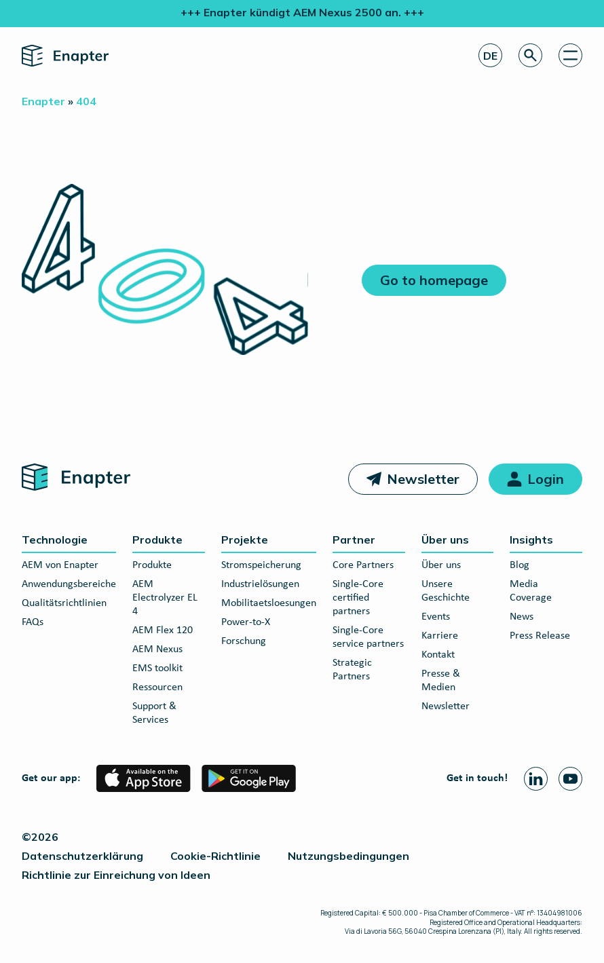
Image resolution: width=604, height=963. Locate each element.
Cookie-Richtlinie (215, 856)
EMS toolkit (157, 668)
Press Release (540, 635)
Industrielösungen (260, 584)
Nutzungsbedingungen (348, 856)
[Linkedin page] (536, 779)
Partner (354, 539)
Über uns (445, 539)
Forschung (243, 641)
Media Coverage (531, 591)
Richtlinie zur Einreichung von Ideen (116, 875)
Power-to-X (245, 622)
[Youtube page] (570, 779)
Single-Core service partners (368, 637)
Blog (519, 565)
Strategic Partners (352, 670)
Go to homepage (434, 279)
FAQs (32, 622)
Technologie (55, 539)
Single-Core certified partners (358, 598)
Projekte (244, 539)
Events (435, 616)
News (521, 616)
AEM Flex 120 (162, 630)
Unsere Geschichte (445, 591)
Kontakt (438, 654)
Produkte (157, 539)
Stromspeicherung (261, 565)
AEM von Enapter (60, 565)
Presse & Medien (440, 680)
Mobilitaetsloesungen (268, 603)
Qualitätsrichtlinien (64, 603)
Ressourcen (157, 687)
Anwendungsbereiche (69, 584)
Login (545, 478)
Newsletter (423, 478)
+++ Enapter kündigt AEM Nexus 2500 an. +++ (302, 12)
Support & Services (154, 713)
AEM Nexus (157, 649)
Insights (531, 539)
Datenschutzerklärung (82, 856)
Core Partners (363, 565)
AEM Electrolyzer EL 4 (164, 598)
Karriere (439, 635)
